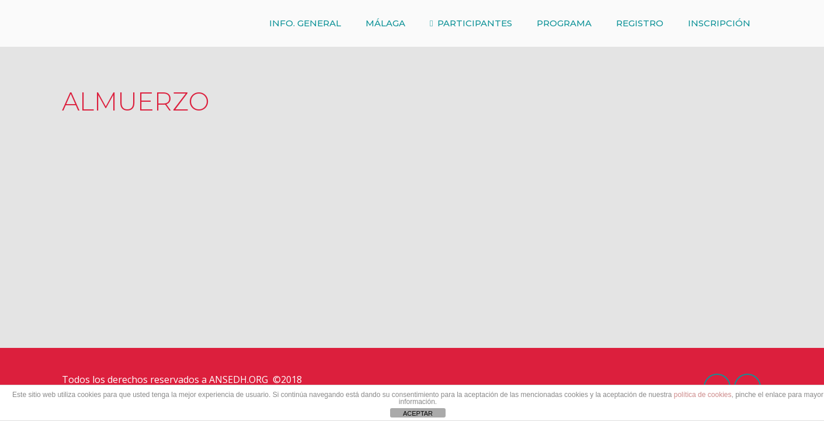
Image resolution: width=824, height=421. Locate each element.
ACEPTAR (418, 413)
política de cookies (703, 395)
